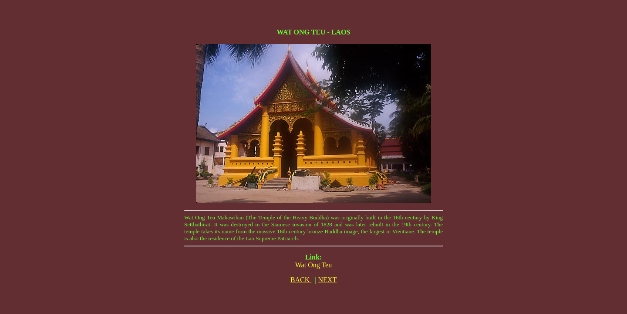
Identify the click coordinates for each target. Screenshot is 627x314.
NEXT (327, 279)
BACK (300, 279)
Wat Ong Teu (313, 265)
